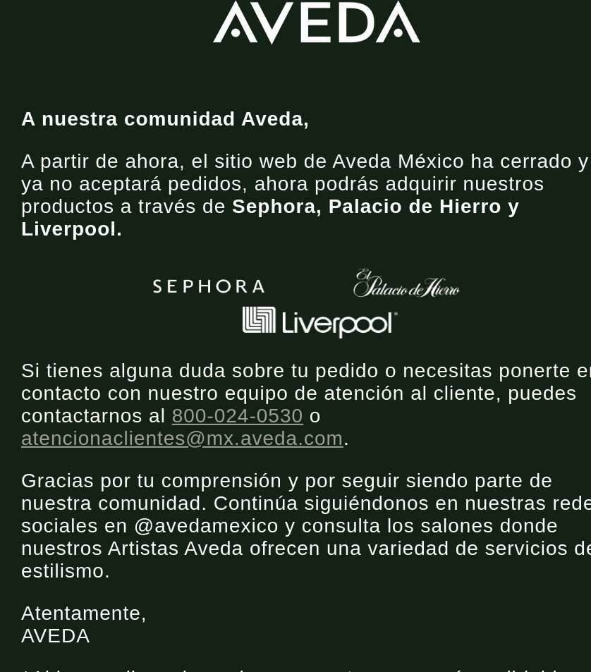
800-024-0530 (237, 416)
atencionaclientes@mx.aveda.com (182, 438)
